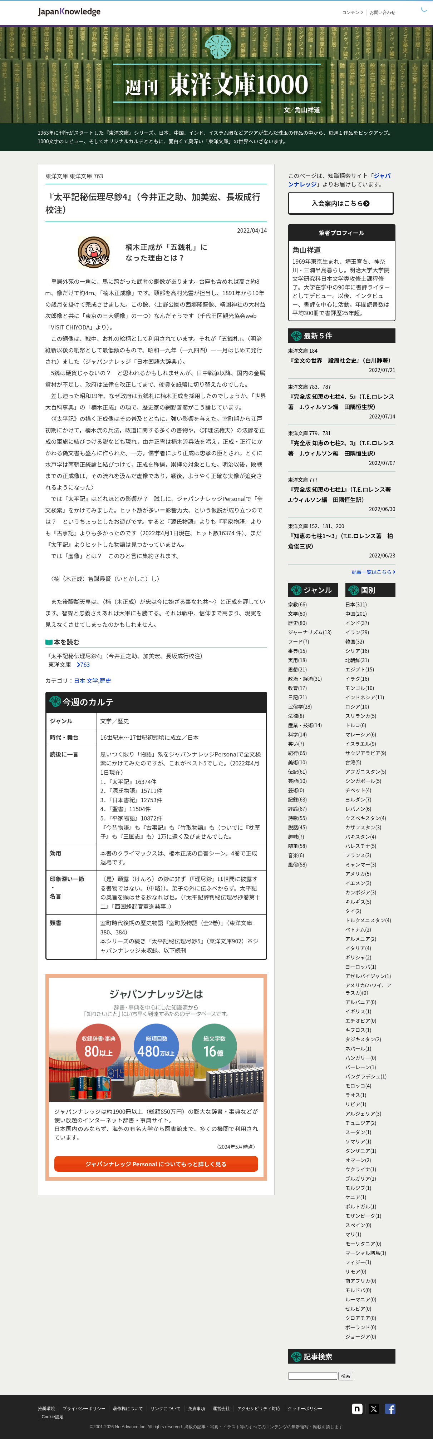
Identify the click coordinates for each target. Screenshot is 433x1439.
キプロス (358, 1029)
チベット (358, 790)
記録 (297, 799)
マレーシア (361, 734)
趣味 (296, 836)
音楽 (296, 855)
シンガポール (363, 780)
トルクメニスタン (368, 920)
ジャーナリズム (310, 632)
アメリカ (358, 873)
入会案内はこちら (341, 203)
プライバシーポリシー (84, 1408)
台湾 (353, 762)
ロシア (357, 706)
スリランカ (361, 715)
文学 (297, 613)
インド (357, 622)
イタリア (358, 948)
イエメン (358, 883)
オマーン (358, 1159)
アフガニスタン (366, 771)
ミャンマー (361, 864)
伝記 (297, 771)
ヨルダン (358, 799)
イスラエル (361, 743)
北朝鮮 (357, 660)
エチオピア (361, 1020)
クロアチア (361, 1317)
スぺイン (358, 1225)
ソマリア (358, 1141)
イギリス (358, 1011)
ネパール (358, 1048)
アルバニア (361, 1002)
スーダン (358, 1132)
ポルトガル (361, 1206)
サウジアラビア (366, 752)
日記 (297, 697)
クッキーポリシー (305, 1408)
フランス (358, 855)
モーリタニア (363, 1243)
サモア (355, 1271)
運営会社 (221, 1408)
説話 (297, 827)
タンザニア (361, 1150)
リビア (355, 1104)
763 (85, 664)
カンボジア (361, 892)
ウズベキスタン (366, 818)
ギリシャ (358, 957)
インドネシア (364, 697)
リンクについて (166, 1408)
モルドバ (358, 1290)
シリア (357, 650)
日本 (79, 680)
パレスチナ (361, 845)
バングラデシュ (366, 1076)
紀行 (297, 752)
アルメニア (361, 938)
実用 (297, 660)
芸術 (296, 790)
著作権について (128, 1408)
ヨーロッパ (361, 966)
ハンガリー (361, 1057)
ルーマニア (361, 1299)
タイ (353, 910)
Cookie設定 (53, 1416)
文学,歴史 (99, 680)
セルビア (358, 1308)
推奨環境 (46, 1408)
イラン (357, 632)
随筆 (297, 845)
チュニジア (361, 1122)
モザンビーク (363, 1215)
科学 (297, 734)
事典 (297, 650)
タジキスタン (363, 1039)
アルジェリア (363, 1113)
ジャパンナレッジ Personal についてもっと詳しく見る (156, 1164)
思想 (297, 669)
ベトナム (358, 929)
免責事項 (196, 1408)
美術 (297, 762)
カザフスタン (363, 827)
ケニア (355, 1197)
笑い (296, 743)
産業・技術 (305, 725)
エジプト (359, 669)
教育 (297, 687)
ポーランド (361, 1327)
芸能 (297, 780)
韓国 (354, 641)
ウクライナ (361, 1169)
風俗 (297, 864)
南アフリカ (361, 1280)
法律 (296, 715)
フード (298, 641)
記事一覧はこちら (373, 571)
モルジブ (358, 1187)
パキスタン (361, 836)
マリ (353, 1234)
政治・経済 (305, 678)
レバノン (358, 808)
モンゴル (359, 687)
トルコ (355, 725)
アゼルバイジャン (368, 975)
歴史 (297, 622)
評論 (297, 808)
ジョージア (361, 1336)
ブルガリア (361, 1178)
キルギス (358, 901)
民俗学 (300, 706)
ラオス (355, 1094)
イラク (357, 678)
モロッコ (358, 1085)
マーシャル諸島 (366, 1252)
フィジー (358, 1262)
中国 (356, 613)
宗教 (297, 604)
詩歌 (297, 818)
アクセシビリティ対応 (258, 1408)
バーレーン (361, 1067)
